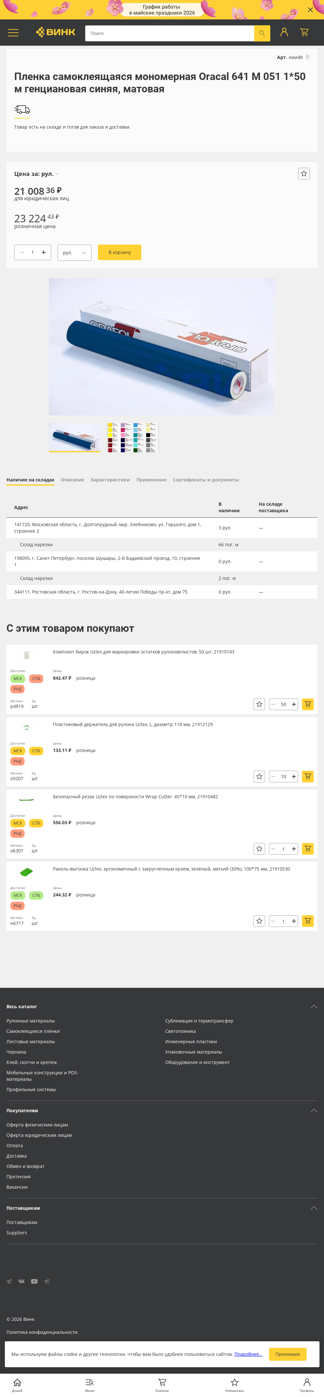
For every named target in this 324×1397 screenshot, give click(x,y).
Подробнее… (248, 1354)
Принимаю (287, 1354)
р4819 (17, 706)
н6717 (17, 923)
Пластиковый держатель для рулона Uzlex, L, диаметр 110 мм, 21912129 (133, 724)
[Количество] (32, 252)
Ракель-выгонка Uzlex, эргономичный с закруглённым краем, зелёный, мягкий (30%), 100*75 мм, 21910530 (171, 869)
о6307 (16, 851)
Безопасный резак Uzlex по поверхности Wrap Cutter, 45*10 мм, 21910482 (135, 796)
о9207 (16, 778)
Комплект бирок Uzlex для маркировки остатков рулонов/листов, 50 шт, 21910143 (143, 652)
